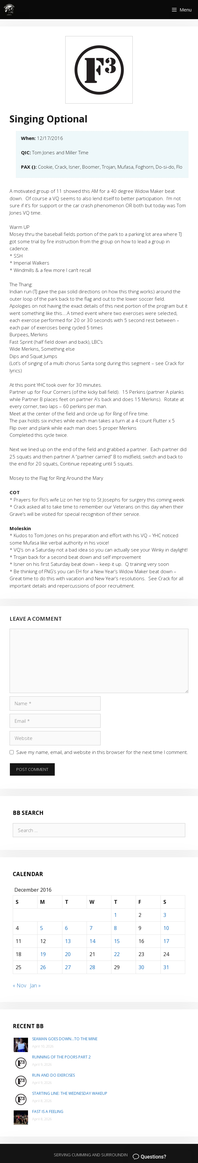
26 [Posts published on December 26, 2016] (43, 967)
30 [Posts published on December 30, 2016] (141, 967)
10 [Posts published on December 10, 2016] (166, 928)
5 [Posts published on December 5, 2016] (41, 928)
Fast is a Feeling (47, 1111)
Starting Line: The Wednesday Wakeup (69, 1093)
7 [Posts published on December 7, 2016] (90, 928)
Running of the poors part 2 (61, 1057)
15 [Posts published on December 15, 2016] (117, 941)
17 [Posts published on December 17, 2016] (166, 941)
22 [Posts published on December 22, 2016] (117, 954)
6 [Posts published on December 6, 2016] (66, 928)
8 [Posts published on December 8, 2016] (115, 928)
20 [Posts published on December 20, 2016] (68, 954)
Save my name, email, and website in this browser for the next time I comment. (102, 752)
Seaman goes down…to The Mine (64, 1039)
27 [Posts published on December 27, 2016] (68, 967)
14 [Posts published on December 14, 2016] (92, 941)
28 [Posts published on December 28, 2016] (92, 967)
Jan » (35, 985)
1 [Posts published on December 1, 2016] (115, 914)
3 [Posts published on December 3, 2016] (164, 914)
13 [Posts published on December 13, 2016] (68, 941)
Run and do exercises (53, 1075)
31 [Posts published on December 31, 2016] (166, 967)
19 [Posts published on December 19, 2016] (43, 954)
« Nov (19, 985)
